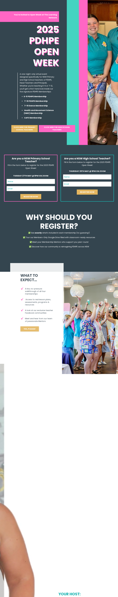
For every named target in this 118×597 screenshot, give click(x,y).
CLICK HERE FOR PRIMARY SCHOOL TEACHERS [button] (25, 128)
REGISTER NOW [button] (31, 196)
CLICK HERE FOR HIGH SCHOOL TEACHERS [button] (57, 128)
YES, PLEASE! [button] (30, 329)
